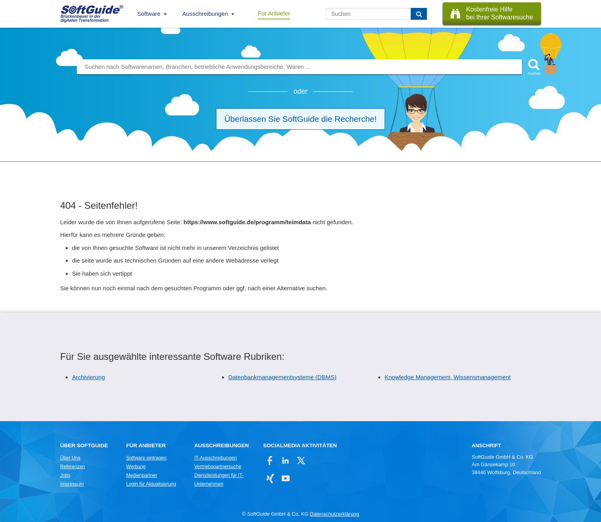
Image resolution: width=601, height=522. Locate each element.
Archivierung (88, 377)
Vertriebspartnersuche (217, 466)
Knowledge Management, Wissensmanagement (448, 377)
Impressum (72, 484)
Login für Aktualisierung (151, 484)
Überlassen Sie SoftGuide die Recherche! (300, 118)
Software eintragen (146, 458)
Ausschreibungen (205, 13)
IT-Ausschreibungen (215, 458)
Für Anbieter (274, 13)
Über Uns (70, 458)
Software (148, 13)
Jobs (65, 475)
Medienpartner (141, 475)
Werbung (136, 466)
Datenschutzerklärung (334, 514)
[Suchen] (419, 14)
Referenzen (72, 466)
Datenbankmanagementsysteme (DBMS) (282, 377)
